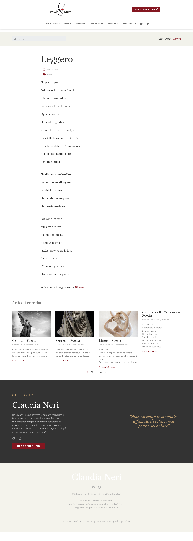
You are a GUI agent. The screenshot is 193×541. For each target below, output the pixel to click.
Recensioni (96, 23)
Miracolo (80, 286)
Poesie (67, 23)
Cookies (126, 520)
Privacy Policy (114, 520)
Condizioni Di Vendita (83, 520)
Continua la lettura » (20, 361)
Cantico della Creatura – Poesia (161, 313)
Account (67, 520)
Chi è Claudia (52, 23)
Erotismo (80, 23)
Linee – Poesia (110, 340)
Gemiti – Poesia (24, 340)
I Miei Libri (129, 23)
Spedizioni (100, 520)
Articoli (113, 23)
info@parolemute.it (111, 493)
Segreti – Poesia (67, 340)
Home (160, 39)
